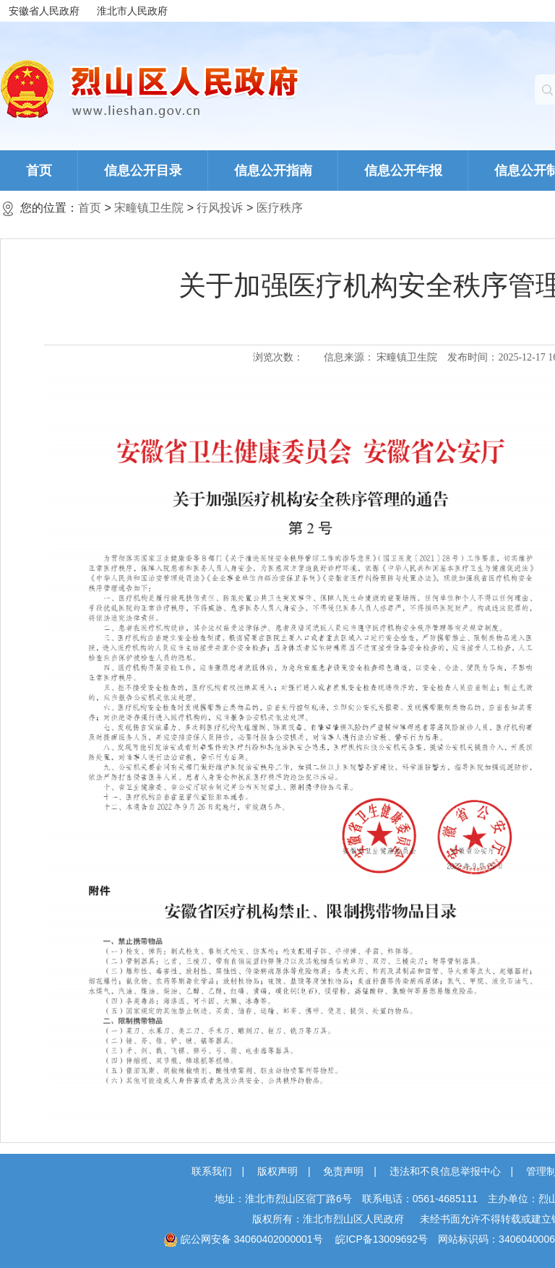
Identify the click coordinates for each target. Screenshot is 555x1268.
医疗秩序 (280, 208)
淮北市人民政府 (132, 11)
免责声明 (343, 1171)
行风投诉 (220, 208)
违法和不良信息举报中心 (445, 1171)
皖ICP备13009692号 (381, 1239)
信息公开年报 (403, 170)
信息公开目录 (143, 170)
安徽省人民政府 (44, 11)
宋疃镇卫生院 (149, 208)
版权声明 (277, 1171)
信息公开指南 (273, 170)
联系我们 (212, 1171)
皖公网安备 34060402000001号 (243, 1239)
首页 (39, 170)
